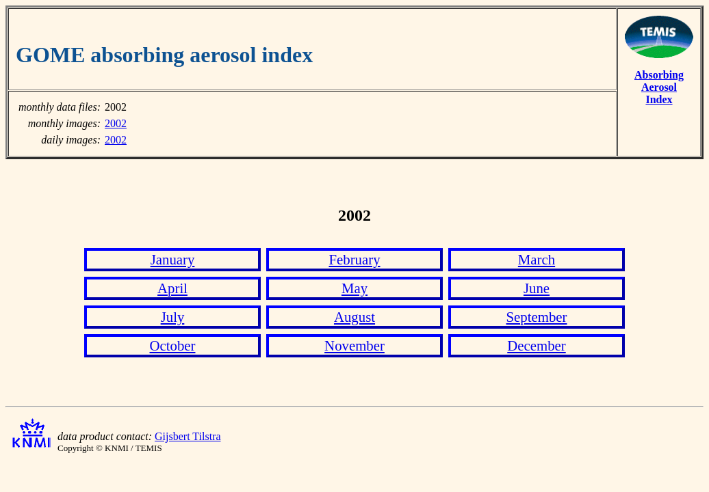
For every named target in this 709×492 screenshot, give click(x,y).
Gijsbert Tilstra (187, 436)
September (536, 317)
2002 (116, 123)
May (354, 288)
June (537, 288)
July (173, 317)
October (173, 345)
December (536, 345)
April (172, 288)
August (354, 317)
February (354, 259)
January (173, 259)
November (354, 345)
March (536, 259)
